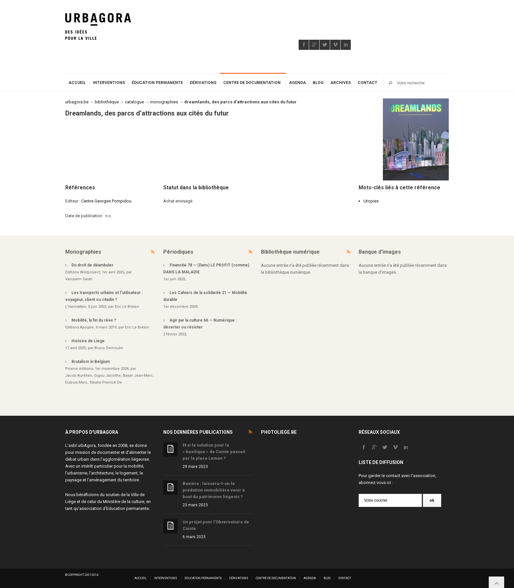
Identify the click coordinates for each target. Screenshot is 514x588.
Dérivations (203, 82)
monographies (164, 101)
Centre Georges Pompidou (106, 201)
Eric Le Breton (127, 306)
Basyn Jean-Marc (138, 375)
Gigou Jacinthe (107, 375)
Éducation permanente (157, 82)
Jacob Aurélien (78, 375)
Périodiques (178, 252)
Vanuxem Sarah (78, 279)
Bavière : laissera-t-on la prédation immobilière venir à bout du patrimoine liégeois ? (214, 490)
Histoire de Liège (88, 341)
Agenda (297, 82)
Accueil (77, 82)
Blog (318, 82)
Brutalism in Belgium (90, 361)
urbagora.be (77, 101)
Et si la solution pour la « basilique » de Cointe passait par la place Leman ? (214, 452)
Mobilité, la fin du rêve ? (93, 320)
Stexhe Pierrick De (105, 382)
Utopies (371, 201)
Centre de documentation (252, 82)
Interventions (109, 82)
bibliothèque (107, 101)
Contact (367, 82)
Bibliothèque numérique (290, 252)
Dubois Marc (76, 382)
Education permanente (127, 508)
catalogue (134, 101)
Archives (340, 82)
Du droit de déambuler (92, 265)
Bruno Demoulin (108, 348)
